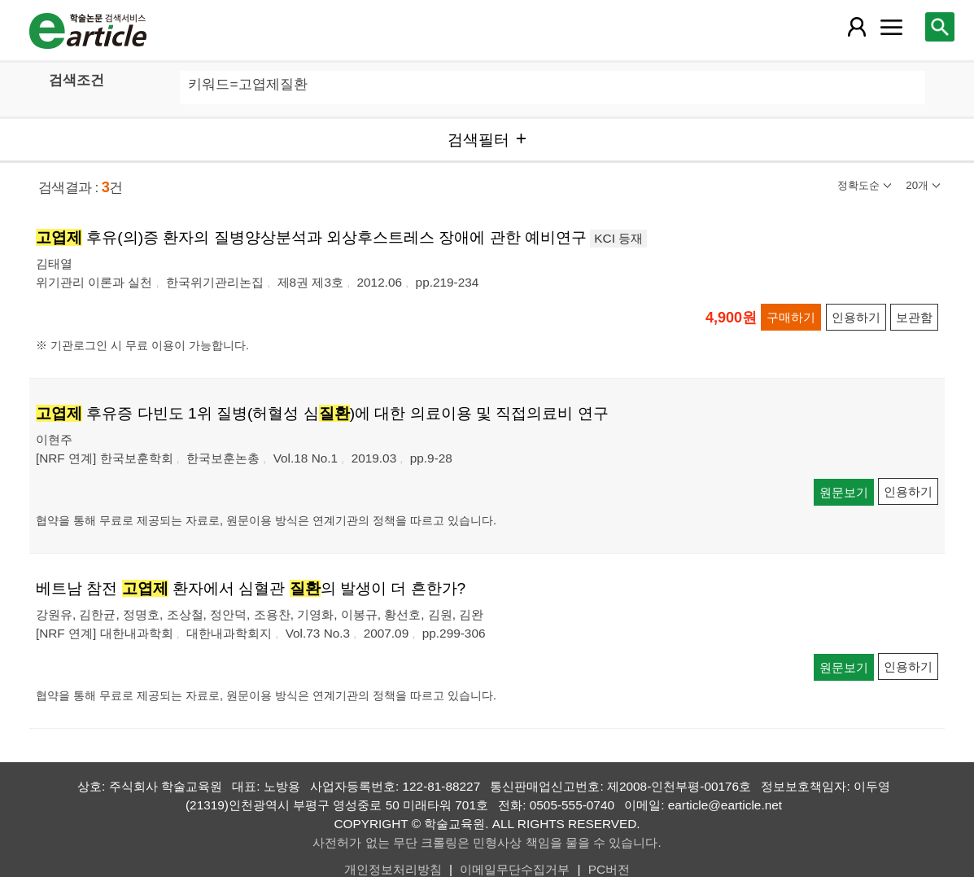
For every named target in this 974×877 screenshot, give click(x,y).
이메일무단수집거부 (515, 869)
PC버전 (609, 869)
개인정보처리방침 (393, 869)
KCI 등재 (618, 238)
